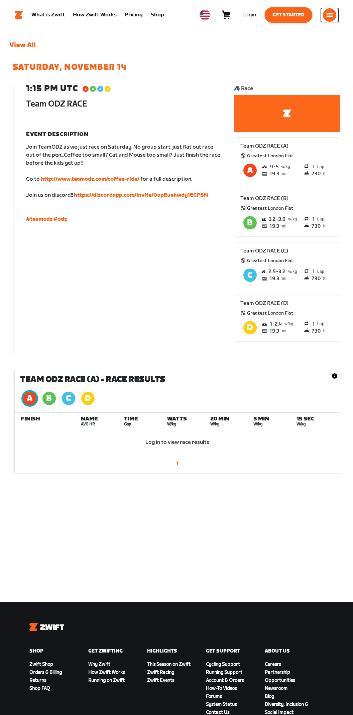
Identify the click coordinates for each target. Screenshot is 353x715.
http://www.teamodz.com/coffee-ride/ (90, 179)
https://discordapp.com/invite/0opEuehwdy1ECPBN (141, 195)
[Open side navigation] (329, 15)
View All (22, 45)
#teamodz (39, 219)
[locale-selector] (205, 15)
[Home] (19, 15)
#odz (60, 219)
